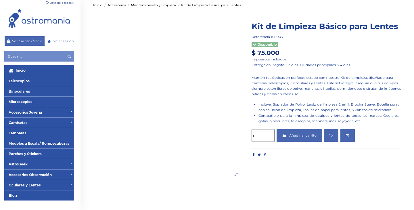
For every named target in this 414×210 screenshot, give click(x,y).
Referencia (261, 37)
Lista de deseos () (59, 3)
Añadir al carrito (299, 135)
